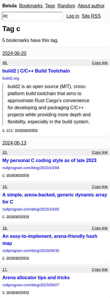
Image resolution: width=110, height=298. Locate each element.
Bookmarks (31, 5)
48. (5, 62)
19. (5, 186)
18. (5, 228)
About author (91, 5)
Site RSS (91, 16)
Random (66, 5)
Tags (50, 5)
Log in (72, 16)
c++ (9, 130)
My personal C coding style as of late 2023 (49, 160)
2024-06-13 (14, 142)
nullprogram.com (30, 168)
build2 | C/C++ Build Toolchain (36, 70)
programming (26, 130)
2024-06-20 (14, 53)
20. (5, 152)
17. (5, 269)
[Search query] (32, 16)
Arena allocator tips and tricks (36, 277)
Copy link (100, 62)
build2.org (10, 78)
